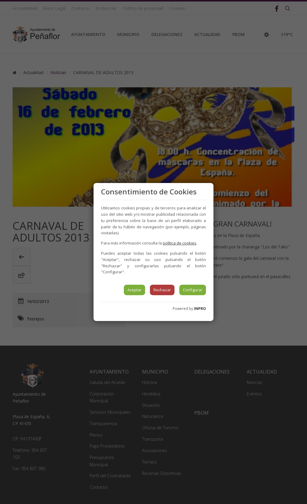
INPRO (200, 308)
